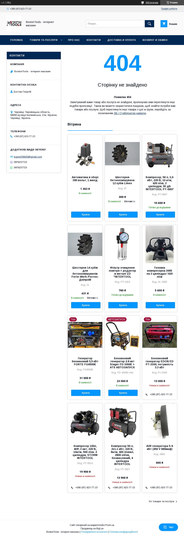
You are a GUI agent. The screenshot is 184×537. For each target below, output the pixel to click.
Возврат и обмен (155, 40)
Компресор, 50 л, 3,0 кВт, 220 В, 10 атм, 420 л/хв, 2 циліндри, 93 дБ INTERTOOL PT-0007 (159, 183)
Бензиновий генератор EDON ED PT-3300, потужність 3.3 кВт (159, 363)
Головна (16, 40)
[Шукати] (149, 23)
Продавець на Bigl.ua (92, 528)
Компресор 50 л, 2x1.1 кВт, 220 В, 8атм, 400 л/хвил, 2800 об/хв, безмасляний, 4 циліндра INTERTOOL (122, 455)
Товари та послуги (43, 40)
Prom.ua (109, 525)
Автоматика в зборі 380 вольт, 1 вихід (85, 179)
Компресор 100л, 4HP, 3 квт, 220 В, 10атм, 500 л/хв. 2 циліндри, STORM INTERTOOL (85, 452)
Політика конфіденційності (123, 532)
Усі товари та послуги (161, 501)
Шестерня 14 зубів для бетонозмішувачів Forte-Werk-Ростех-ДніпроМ (85, 273)
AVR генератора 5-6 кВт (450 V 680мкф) (159, 447)
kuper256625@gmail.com (28, 156)
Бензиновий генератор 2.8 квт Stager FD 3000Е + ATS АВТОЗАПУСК (122, 363)
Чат (168, 527)
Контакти (94, 40)
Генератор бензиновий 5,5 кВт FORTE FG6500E (85, 361)
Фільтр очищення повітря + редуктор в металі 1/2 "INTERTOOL (122, 272)
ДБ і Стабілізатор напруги (130, 113)
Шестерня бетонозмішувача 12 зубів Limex (122, 180)
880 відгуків (152, 2)
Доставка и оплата (121, 40)
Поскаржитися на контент (94, 532)
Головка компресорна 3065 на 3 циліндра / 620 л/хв (160, 272)
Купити (86, 214)
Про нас (74, 40)
